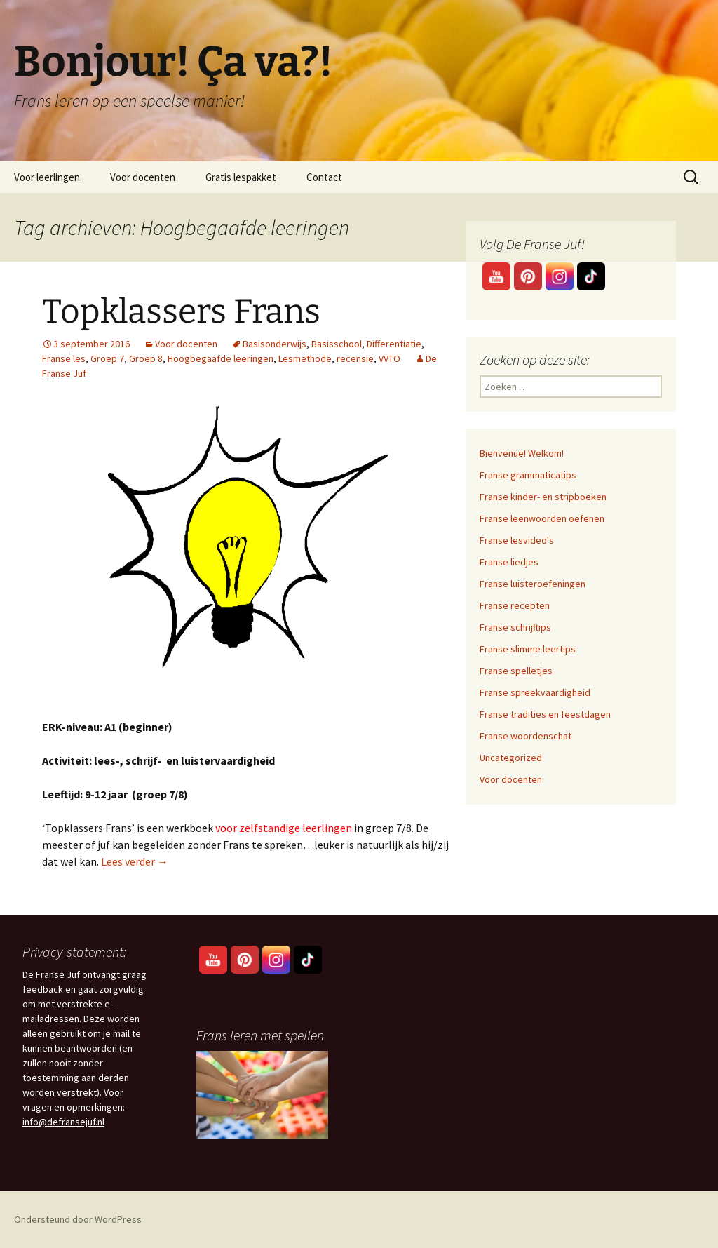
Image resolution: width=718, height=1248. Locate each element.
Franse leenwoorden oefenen (542, 518)
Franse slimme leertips (528, 649)
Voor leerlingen (47, 177)
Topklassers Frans (181, 311)
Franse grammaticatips (528, 475)
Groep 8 (146, 358)
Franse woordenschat (525, 736)
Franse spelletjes (516, 670)
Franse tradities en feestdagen (545, 714)
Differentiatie (394, 343)
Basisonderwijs (274, 343)
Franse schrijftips (515, 627)
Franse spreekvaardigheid (535, 692)
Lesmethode (305, 358)
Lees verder (134, 861)
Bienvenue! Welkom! (522, 453)
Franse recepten (515, 605)
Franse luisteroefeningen (532, 583)
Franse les (64, 358)
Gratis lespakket (240, 177)
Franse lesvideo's (517, 540)
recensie (355, 358)
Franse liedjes (509, 562)
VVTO (389, 358)
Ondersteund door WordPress (78, 1219)
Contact (324, 177)
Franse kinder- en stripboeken (543, 496)
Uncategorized (511, 757)
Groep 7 (107, 358)
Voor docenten (142, 177)
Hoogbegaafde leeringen (220, 358)
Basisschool (336, 343)
